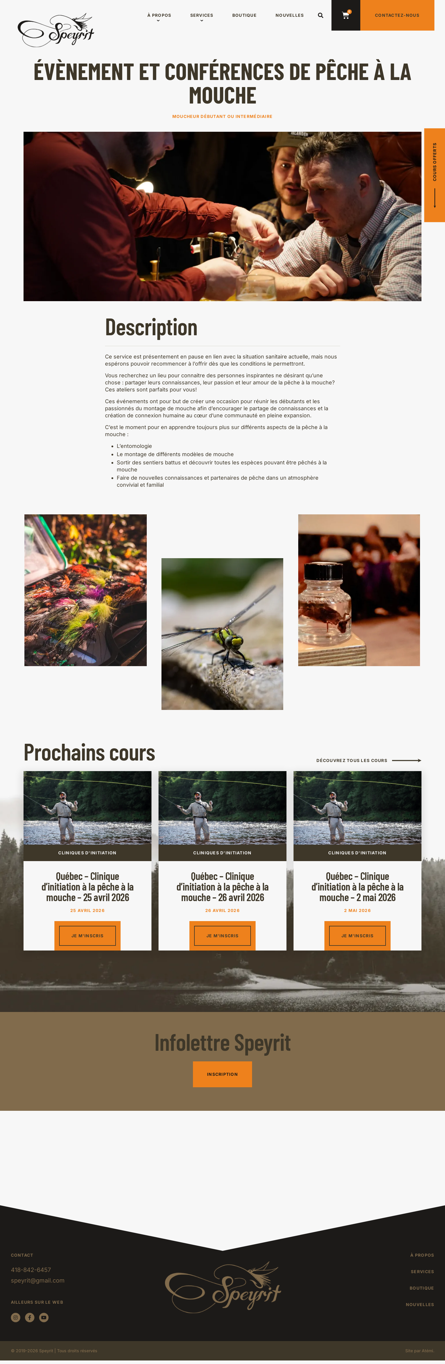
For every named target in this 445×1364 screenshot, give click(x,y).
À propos (159, 15)
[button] (321, 15)
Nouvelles (290, 15)
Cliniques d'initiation (87, 852)
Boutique (244, 15)
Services (202, 15)
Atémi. (428, 1350)
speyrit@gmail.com (38, 1280)
